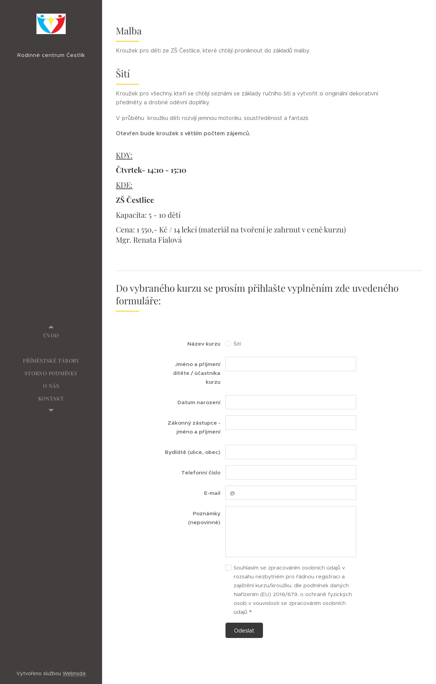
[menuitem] (51, 335)
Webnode (74, 673)
